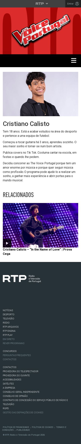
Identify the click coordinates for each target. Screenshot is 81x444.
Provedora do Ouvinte (16, 375)
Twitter (17, 298)
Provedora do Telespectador (20, 371)
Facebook (7, 298)
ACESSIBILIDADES (12, 379)
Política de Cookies (42, 427)
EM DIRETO (9, 339)
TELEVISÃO (8, 318)
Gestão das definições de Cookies (23, 412)
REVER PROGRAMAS (13, 343)
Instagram (28, 298)
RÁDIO (6, 322)
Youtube (38, 298)
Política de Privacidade (16, 427)
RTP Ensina (9, 331)
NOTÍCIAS (8, 310)
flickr (49, 298)
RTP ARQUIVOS (11, 327)
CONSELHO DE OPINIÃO (15, 396)
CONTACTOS (9, 367)
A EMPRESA (9, 388)
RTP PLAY (8, 335)
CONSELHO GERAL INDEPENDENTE (21, 392)
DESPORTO (8, 314)
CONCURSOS (9, 351)
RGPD (6, 408)
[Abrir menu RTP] (40, 3)
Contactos (9, 359)
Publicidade (23, 430)
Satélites (8, 383)
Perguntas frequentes (17, 355)
